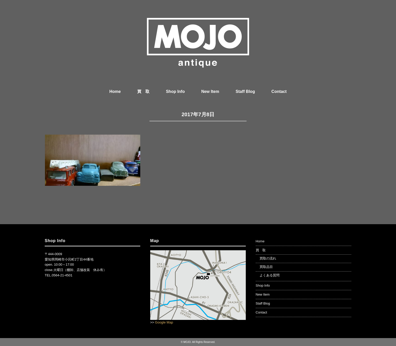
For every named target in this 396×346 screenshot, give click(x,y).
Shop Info (175, 91)
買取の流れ (268, 258)
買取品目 (266, 267)
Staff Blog (245, 91)
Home (115, 91)
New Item (210, 91)
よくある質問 (269, 275)
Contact (279, 91)
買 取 (143, 91)
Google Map (164, 322)
